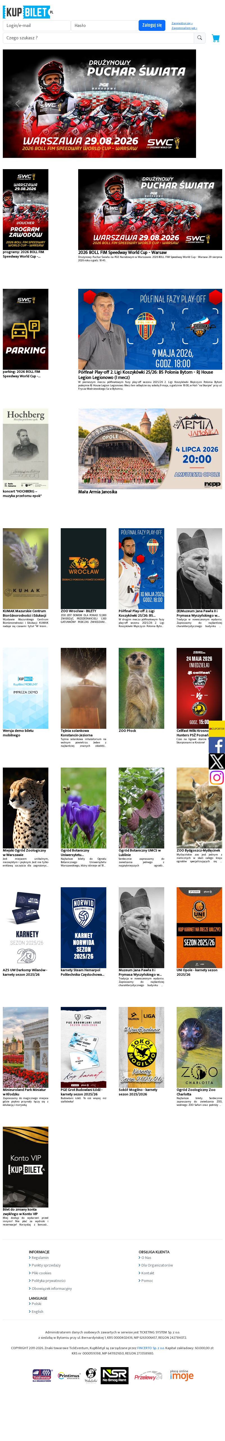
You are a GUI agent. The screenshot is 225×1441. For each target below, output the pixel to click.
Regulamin (40, 1257)
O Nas (146, 1257)
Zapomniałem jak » (184, 28)
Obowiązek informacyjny (52, 1288)
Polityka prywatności (49, 1280)
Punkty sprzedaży (46, 1265)
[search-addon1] (98, 38)
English (37, 1311)
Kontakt (147, 1273)
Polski (36, 1304)
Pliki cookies (41, 1273)
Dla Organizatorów (157, 1265)
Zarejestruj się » (182, 23)
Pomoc (147, 1280)
